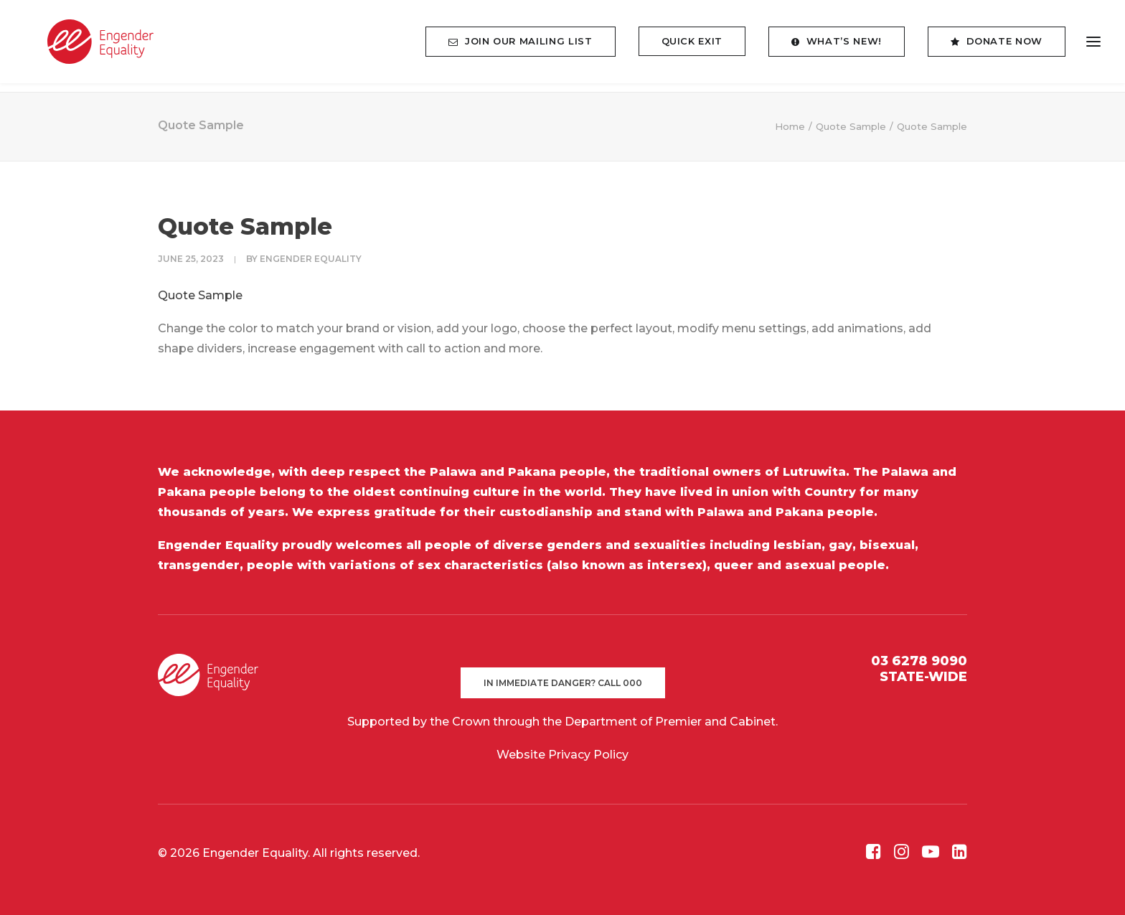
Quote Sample (851, 126)
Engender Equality (311, 258)
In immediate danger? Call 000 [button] (563, 682)
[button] (873, 855)
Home (790, 126)
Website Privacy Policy (562, 754)
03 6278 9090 (919, 661)
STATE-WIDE (923, 677)
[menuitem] (525, 46)
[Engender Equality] (89, 46)
